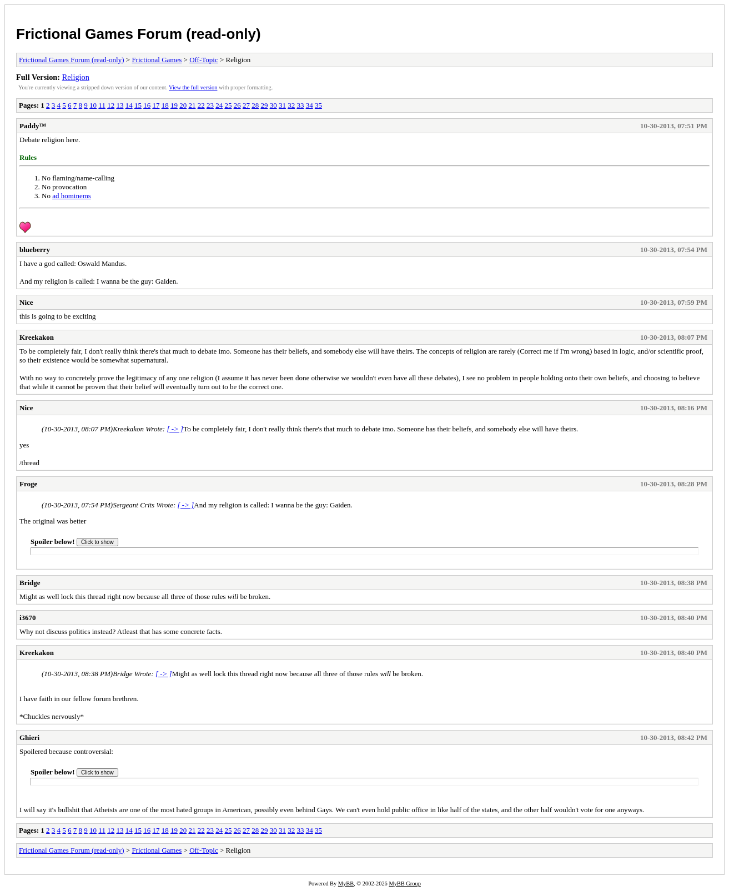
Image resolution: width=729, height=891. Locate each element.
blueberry (34, 249)
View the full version (193, 87)
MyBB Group (404, 883)
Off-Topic (203, 60)
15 (138, 105)
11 (101, 105)
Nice (26, 302)
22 (201, 105)
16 (146, 105)
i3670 (27, 617)
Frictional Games (157, 60)
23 (210, 105)
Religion (75, 77)
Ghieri (29, 737)
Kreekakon (36, 337)
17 (155, 105)
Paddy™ (32, 126)
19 (174, 105)
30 (273, 105)
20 (183, 105)
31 (282, 105)
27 (246, 105)
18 (165, 105)
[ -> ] (175, 429)
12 (110, 105)
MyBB (346, 883)
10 (93, 105)
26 (237, 105)
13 (119, 105)
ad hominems (71, 196)
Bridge (30, 582)
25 (228, 105)
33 (300, 105)
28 (255, 105)
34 (309, 105)
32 (291, 105)
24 (219, 105)
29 (264, 105)
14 (129, 105)
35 (318, 105)
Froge (28, 484)
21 (191, 105)
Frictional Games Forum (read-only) (138, 34)
